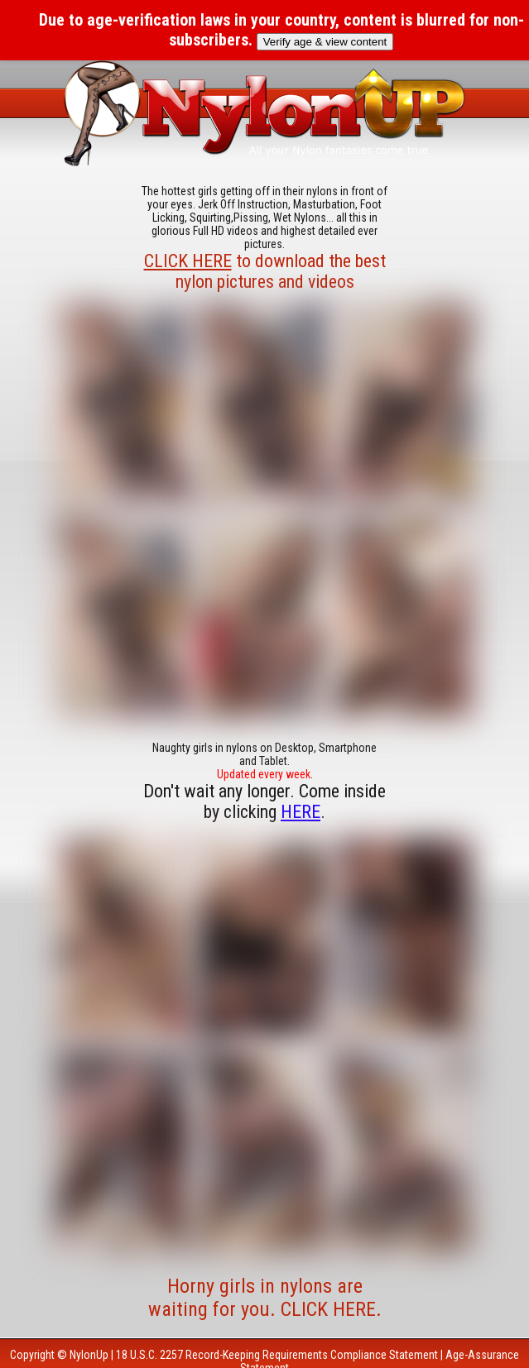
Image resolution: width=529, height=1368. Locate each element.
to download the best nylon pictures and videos (265, 271)
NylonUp (89, 1354)
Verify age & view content (325, 42)
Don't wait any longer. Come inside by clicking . (264, 801)
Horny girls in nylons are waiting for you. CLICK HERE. (265, 1298)
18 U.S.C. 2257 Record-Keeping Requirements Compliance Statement (277, 1354)
